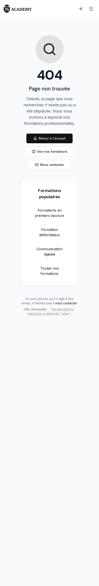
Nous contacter (49, 165)
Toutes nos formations (49, 271)
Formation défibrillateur (49, 232)
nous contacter (66, 303)
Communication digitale (49, 251)
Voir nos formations (49, 151)
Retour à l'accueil (49, 138)
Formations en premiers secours (49, 213)
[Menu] (91, 8)
